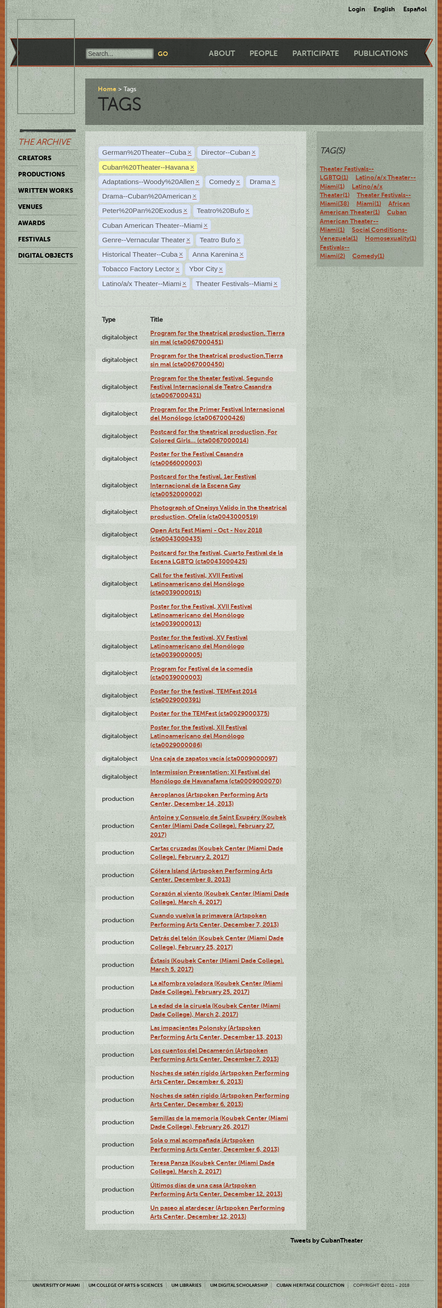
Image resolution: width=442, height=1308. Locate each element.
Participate (315, 53)
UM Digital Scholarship (239, 1285)
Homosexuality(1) (390, 238)
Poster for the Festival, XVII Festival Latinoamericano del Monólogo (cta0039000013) (201, 615)
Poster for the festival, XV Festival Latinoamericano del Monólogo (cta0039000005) (199, 646)
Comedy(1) (368, 255)
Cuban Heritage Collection (310, 1285)
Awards (31, 222)
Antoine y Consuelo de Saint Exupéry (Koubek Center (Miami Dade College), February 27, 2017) (218, 825)
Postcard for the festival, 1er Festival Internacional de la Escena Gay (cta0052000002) (203, 485)
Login (356, 9)
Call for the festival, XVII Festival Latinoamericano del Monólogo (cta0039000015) (197, 584)
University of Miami (56, 1285)
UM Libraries (186, 1285)
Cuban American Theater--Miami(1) (363, 220)
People (263, 53)
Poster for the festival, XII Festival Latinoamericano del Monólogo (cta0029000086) (198, 736)
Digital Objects (45, 255)
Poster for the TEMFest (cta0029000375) (209, 713)
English (384, 9)
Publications (381, 53)
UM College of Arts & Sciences (125, 1285)
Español (415, 9)
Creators (34, 158)
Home (107, 88)
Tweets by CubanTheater (326, 1240)
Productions (41, 174)
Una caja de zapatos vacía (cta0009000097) (213, 758)
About (222, 53)
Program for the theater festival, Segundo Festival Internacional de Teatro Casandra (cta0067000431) (211, 386)
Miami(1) (368, 203)
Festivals (34, 239)
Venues (30, 206)
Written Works (45, 190)
